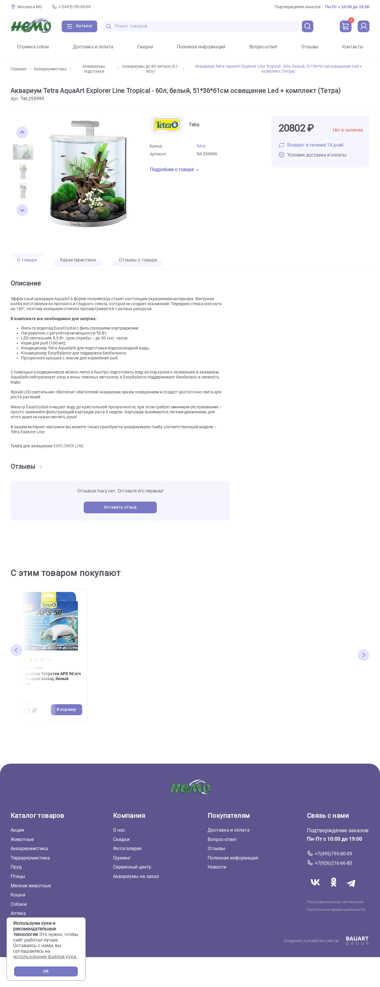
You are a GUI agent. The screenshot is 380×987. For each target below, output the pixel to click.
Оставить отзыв (120, 507)
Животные (22, 839)
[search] (308, 26)
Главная (21, 69)
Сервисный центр (132, 867)
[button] (22, 132)
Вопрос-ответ (263, 47)
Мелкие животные (31, 885)
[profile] (363, 26)
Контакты (352, 47)
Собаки (19, 904)
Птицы (18, 876)
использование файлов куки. (45, 956)
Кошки (18, 895)
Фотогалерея (127, 848)
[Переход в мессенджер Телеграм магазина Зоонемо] (351, 889)
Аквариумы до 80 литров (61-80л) (153, 69)
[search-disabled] (108, 26)
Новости (217, 867)
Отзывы (309, 47)
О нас (119, 830)
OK (46, 971)
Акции (17, 830)
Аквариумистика (52, 69)
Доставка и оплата (93, 47)
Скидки (145, 47)
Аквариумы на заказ (136, 876)
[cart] (346, 26)
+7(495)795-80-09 (74, 6)
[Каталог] (79, 26)
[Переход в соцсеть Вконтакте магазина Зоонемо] (316, 889)
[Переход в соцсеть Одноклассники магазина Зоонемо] (334, 889)
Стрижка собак (33, 47)
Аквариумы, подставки (100, 69)
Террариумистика (30, 857)
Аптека (18, 913)
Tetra (201, 146)
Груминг (122, 857)
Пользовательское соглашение (335, 902)
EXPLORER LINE (68, 446)
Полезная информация (201, 47)
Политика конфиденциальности (336, 909)
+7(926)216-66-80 (333, 863)
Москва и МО (29, 6)
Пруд (16, 867)
